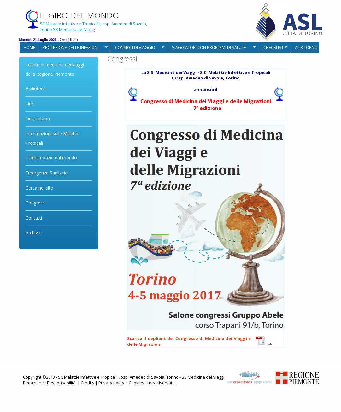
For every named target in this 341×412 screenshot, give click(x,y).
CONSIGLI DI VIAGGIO (137, 47)
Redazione (33, 383)
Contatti (34, 218)
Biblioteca (36, 88)
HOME (29, 47)
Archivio (34, 233)
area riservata (161, 383)
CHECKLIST (273, 47)
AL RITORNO (306, 47)
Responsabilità (62, 383)
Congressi (36, 203)
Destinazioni (38, 118)
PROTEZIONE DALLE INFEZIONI (73, 47)
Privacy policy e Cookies (121, 383)
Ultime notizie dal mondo (51, 158)
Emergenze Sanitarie (47, 173)
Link (30, 104)
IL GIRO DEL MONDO (79, 15)
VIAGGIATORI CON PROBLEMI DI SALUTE (212, 47)
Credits (87, 383)
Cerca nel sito (39, 188)
